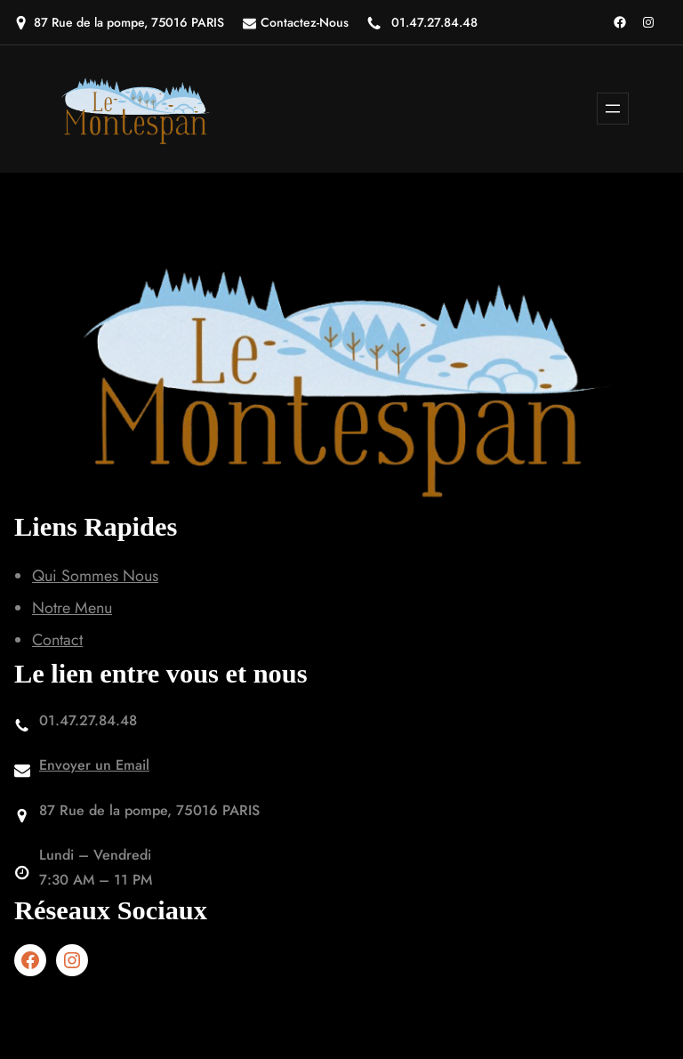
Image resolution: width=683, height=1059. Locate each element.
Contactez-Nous (305, 22)
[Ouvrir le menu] (613, 109)
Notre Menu (72, 607)
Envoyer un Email (94, 765)
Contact (57, 639)
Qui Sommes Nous (95, 575)
